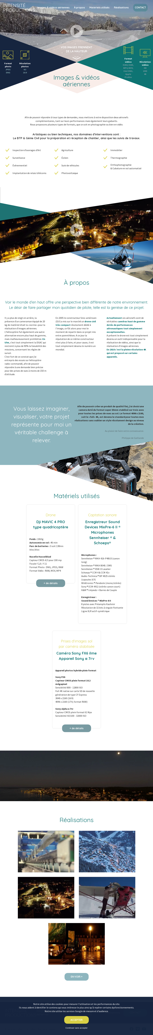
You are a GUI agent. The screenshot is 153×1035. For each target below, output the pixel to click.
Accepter (76, 1019)
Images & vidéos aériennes (53, 7)
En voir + (76, 976)
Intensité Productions (19, 7)
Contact (140, 7)
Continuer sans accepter (76, 1028)
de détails (52, 583)
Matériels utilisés (99, 7)
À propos (79, 7)
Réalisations (121, 7)
